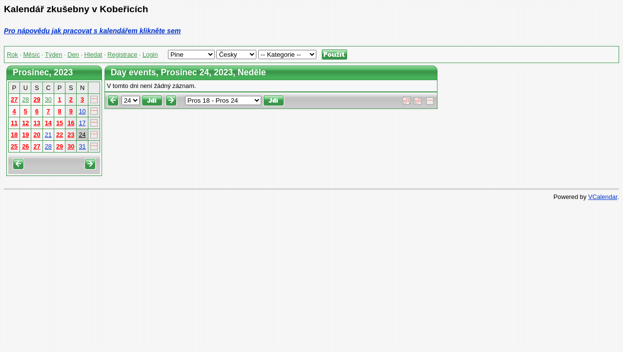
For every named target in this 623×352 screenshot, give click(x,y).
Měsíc (31, 54)
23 (70, 134)
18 (14, 134)
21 (48, 134)
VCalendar (603, 196)
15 (59, 123)
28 (25, 99)
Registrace (122, 54)
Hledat (93, 54)
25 (14, 146)
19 (25, 134)
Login (150, 54)
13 (36, 123)
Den (73, 54)
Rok (12, 54)
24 (82, 134)
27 (14, 99)
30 (48, 99)
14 (48, 123)
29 (36, 99)
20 (36, 134)
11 (14, 123)
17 (82, 123)
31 (82, 146)
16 (70, 123)
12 (25, 123)
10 (82, 111)
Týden (53, 54)
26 (25, 146)
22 (59, 134)
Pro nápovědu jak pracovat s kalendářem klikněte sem (92, 31)
